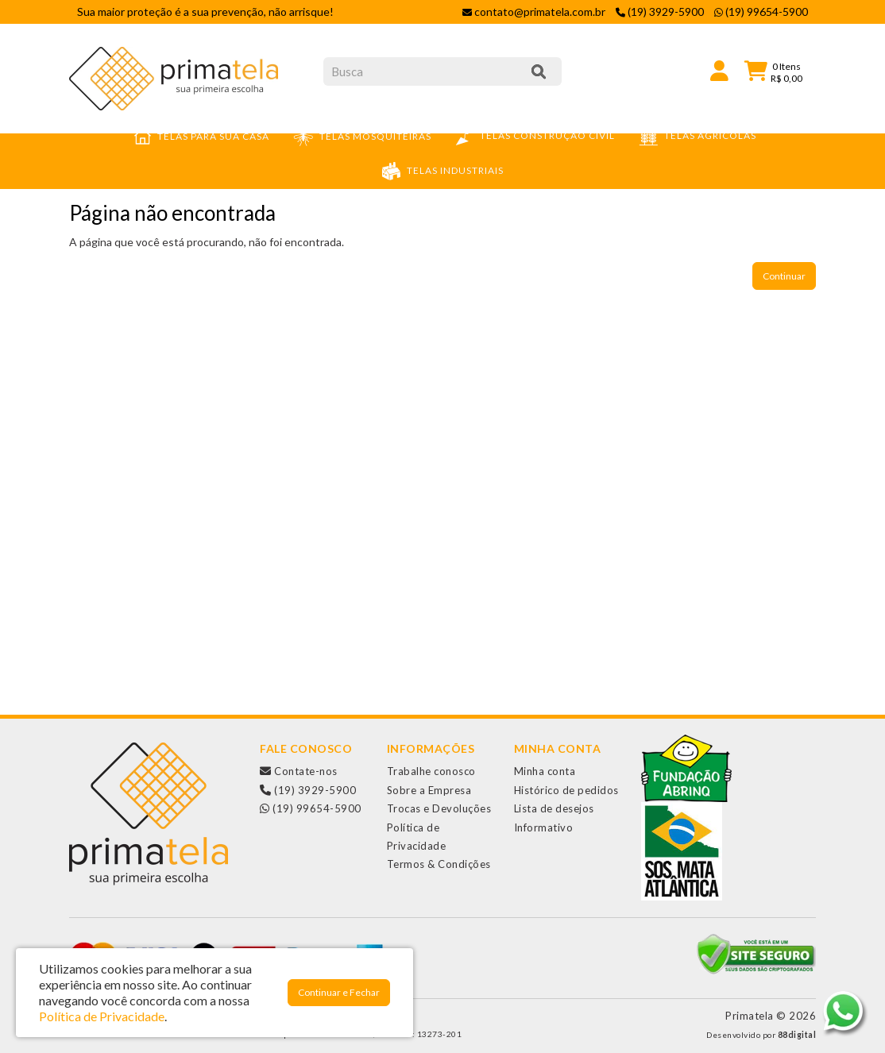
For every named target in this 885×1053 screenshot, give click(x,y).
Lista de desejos (554, 808)
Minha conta (545, 771)
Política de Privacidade (101, 1016)
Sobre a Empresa (429, 790)
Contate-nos (299, 771)
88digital (797, 1035)
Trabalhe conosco (431, 771)
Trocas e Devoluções (439, 808)
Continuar (784, 276)
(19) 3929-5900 (308, 790)
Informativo (544, 827)
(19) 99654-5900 (310, 808)
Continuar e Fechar (339, 992)
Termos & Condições (439, 864)
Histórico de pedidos (566, 790)
